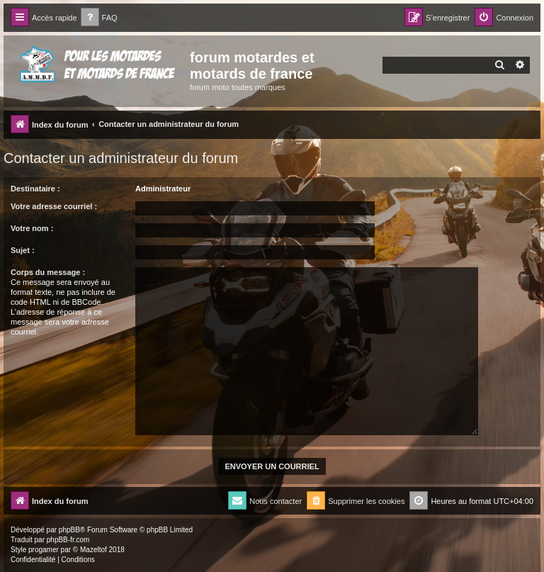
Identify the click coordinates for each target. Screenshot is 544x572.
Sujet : (23, 250)
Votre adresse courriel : (54, 206)
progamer (43, 550)
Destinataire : (35, 188)
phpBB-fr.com (68, 540)
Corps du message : (48, 272)
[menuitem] (99, 18)
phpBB (69, 530)
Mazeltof (93, 550)
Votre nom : (32, 228)
